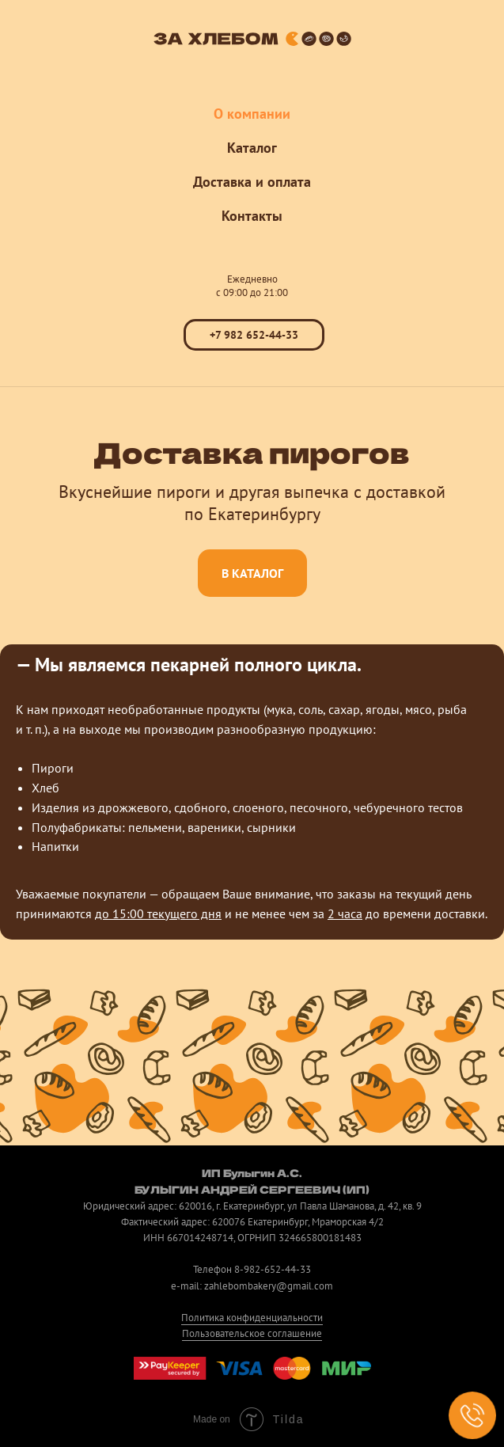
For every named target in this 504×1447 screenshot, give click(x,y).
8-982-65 (254, 1269)
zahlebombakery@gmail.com (268, 1286)
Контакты (252, 216)
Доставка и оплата (252, 182)
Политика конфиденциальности (252, 1317)
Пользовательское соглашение (252, 1333)
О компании (252, 113)
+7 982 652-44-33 (254, 335)
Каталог (252, 148)
